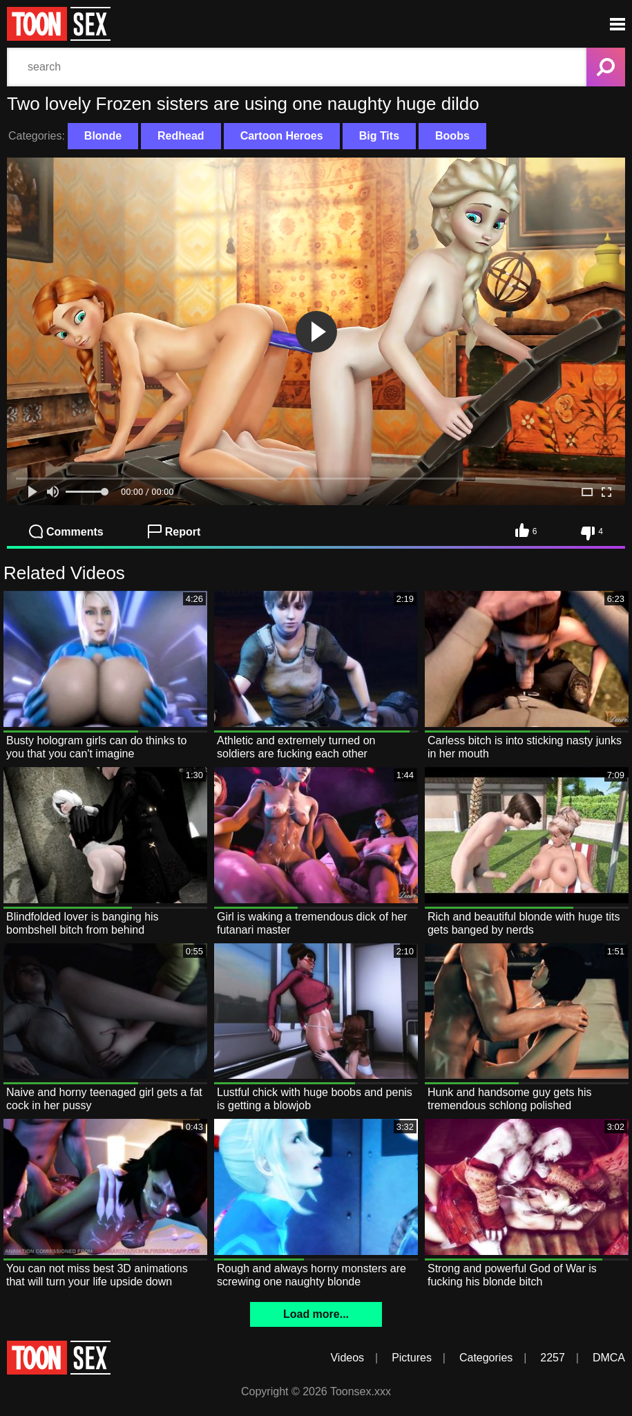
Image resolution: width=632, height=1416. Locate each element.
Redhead (180, 136)
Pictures (412, 1357)
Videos (347, 1357)
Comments (66, 531)
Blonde (103, 136)
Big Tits (379, 136)
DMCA (609, 1357)
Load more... (316, 1314)
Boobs (452, 136)
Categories (486, 1357)
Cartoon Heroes (281, 136)
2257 (552, 1357)
